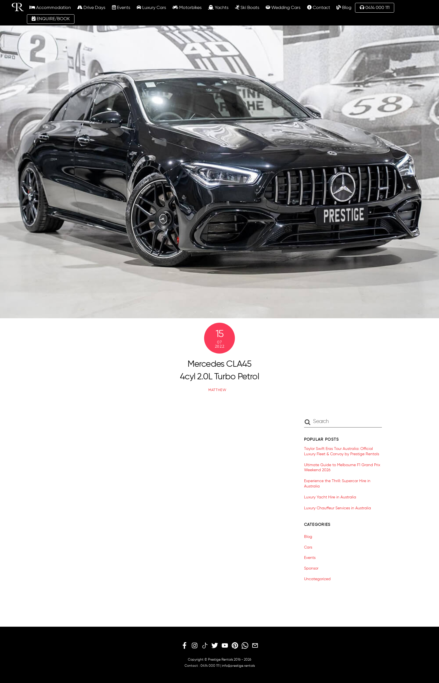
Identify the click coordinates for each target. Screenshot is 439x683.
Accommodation (46, 7)
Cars (308, 547)
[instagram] (194, 645)
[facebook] (184, 645)
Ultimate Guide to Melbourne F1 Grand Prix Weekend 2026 (342, 467)
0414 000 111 (371, 7)
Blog (340, 7)
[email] (255, 645)
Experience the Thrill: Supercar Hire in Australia (337, 483)
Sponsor (311, 568)
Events (117, 7)
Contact (314, 7)
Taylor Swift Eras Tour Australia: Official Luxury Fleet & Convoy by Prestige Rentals (341, 451)
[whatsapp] (245, 645)
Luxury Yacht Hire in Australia (330, 497)
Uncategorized (317, 579)
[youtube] (224, 645)
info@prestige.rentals (238, 665)
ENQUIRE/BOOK (47, 18)
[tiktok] (204, 645)
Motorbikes (183, 7)
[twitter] (214, 645)
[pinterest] (235, 645)
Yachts (215, 7)
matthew (217, 390)
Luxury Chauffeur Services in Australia (337, 508)
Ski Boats (244, 7)
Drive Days (88, 7)
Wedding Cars (279, 7)
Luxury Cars (147, 7)
